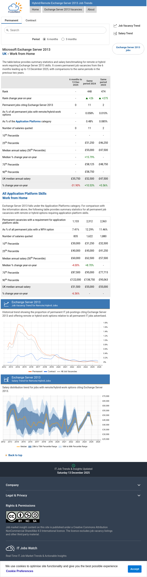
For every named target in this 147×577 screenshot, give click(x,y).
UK (4, 54)
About (91, 9)
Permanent (11, 20)
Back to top (15, 455)
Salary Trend (125, 33)
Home (35, 9)
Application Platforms (28, 121)
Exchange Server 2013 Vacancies (63, 9)
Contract (31, 20)
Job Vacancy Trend (129, 25)
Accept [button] (134, 569)
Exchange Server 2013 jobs (128, 49)
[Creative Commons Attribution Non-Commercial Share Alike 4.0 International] (60, 515)
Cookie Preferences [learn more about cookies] (19, 571)
